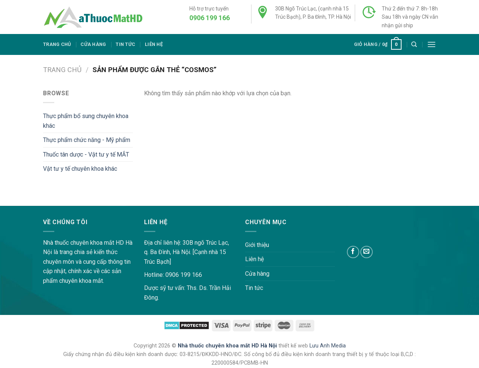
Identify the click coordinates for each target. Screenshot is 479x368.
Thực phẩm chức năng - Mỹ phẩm (86, 139)
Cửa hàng (93, 44)
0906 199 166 (209, 18)
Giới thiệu (257, 244)
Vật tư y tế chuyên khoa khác (80, 168)
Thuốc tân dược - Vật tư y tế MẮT (86, 154)
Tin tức (125, 44)
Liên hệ (154, 44)
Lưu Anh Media (327, 346)
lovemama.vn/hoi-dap (28, 200)
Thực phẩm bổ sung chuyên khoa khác (85, 120)
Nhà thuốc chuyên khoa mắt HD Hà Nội (228, 346)
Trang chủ (57, 44)
